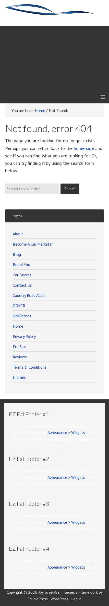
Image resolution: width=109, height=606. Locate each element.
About (18, 233)
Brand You (21, 264)
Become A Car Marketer (33, 244)
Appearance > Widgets (66, 432)
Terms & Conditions (29, 367)
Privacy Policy (24, 336)
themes (19, 377)
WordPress (59, 598)
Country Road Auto (29, 295)
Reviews (20, 356)
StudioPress (38, 598)
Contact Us (22, 285)
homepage (84, 148)
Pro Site (19, 346)
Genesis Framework (81, 592)
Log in (76, 598)
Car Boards (22, 274)
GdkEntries (22, 315)
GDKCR (19, 305)
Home (18, 326)
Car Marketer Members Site (55, 13)
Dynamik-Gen (50, 592)
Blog (17, 254)
